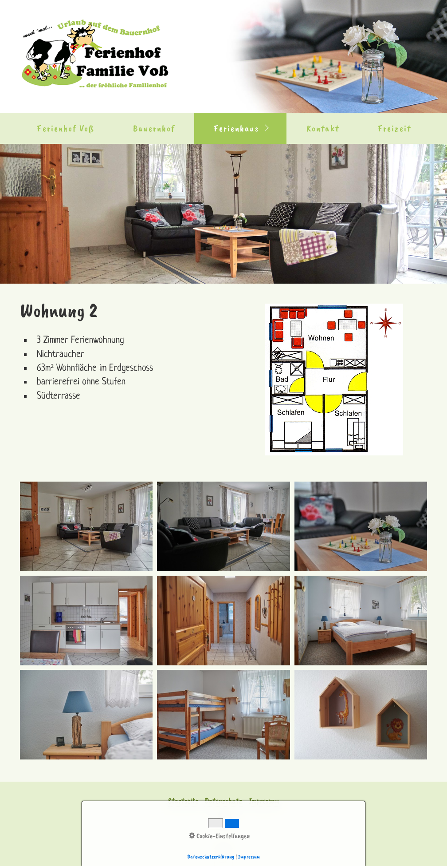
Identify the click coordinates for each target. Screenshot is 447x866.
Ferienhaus (236, 128)
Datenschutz (223, 801)
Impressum (264, 801)
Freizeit (395, 128)
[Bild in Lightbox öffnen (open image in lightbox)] (334, 379)
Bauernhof (154, 128)
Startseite (183, 801)
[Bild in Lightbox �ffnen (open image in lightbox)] (86, 526)
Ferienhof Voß (65, 128)
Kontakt (322, 128)
